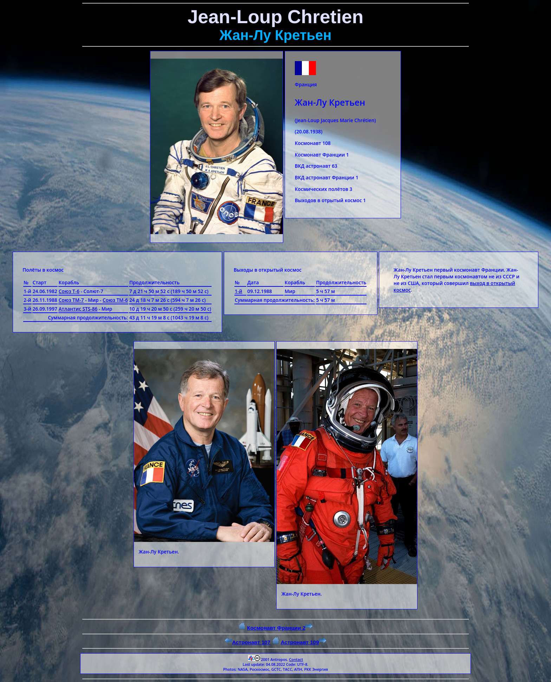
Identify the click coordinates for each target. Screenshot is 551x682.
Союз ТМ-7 (71, 300)
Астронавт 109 (303, 642)
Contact (296, 659)
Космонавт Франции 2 (280, 628)
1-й (238, 291)
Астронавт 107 (247, 642)
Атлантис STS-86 (78, 308)
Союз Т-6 (69, 291)
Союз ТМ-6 (115, 300)
